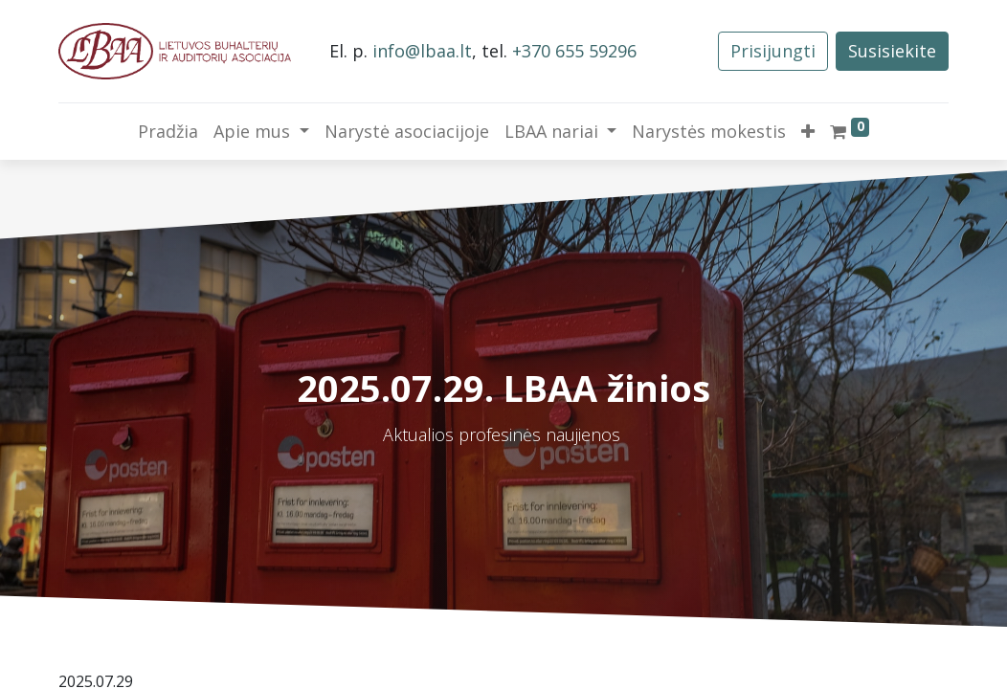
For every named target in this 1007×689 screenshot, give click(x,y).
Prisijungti (773, 50)
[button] (808, 131)
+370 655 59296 (574, 50)
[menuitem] (168, 131)
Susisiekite (892, 50)
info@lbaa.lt (422, 50)
